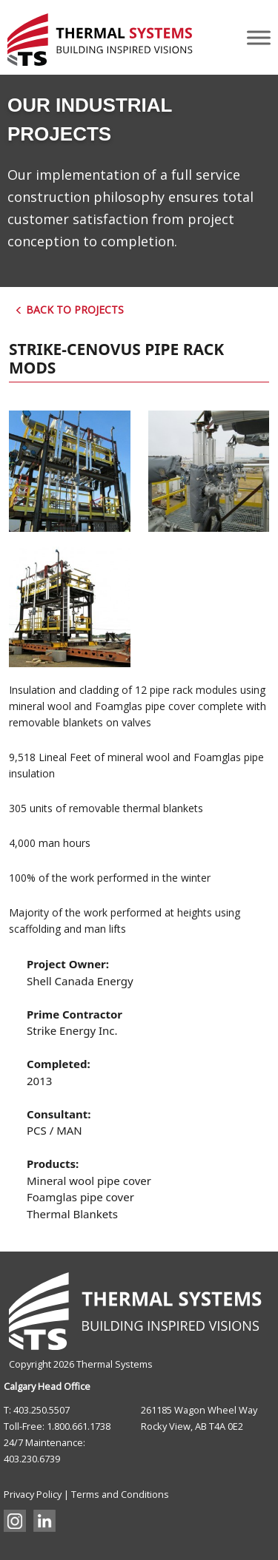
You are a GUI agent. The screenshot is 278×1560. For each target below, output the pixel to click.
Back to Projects (69, 310)
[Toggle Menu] (259, 37)
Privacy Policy (33, 1494)
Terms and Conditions (120, 1494)
